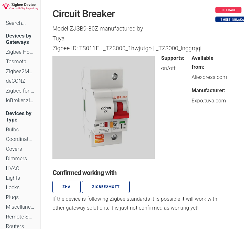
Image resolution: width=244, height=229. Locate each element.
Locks (12, 187)
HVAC (12, 168)
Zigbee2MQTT (20, 71)
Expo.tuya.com (209, 101)
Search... (16, 23)
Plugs (12, 197)
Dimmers (16, 159)
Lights (13, 178)
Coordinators (20, 139)
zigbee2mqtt (106, 187)
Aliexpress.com (209, 77)
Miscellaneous (20, 207)
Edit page (228, 10)
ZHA (67, 187)
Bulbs (12, 130)
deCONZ (15, 81)
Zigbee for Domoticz (20, 91)
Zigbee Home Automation (20, 52)
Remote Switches (20, 217)
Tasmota (16, 62)
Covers (14, 149)
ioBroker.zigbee (20, 100)
